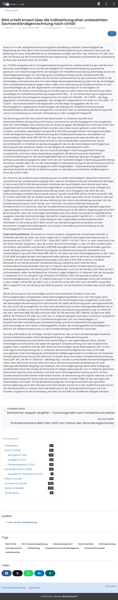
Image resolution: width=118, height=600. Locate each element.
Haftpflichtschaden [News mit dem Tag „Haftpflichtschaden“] (95, 548)
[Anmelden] (106, 4)
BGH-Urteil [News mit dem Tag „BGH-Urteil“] (10, 544)
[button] (39, 573)
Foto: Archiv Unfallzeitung (22, 522)
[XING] (50, 573)
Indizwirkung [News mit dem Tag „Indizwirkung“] (33, 548)
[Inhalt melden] (112, 33)
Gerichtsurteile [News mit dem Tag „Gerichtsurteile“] (85, 544)
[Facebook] (7, 573)
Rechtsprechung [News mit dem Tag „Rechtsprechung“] (107, 544)
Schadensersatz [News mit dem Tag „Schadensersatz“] (13, 548)
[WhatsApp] (28, 573)
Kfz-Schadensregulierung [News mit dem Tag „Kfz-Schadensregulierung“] (34, 544)
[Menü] (114, 4)
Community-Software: (59, 596)
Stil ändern (110, 586)
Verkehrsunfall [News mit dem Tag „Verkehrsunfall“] (12, 552)
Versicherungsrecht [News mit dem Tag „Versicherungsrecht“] (63, 544)
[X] (17, 573)
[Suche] (99, 4)
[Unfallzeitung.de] (47, 4)
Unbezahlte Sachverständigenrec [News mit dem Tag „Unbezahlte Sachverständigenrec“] (62, 548)
